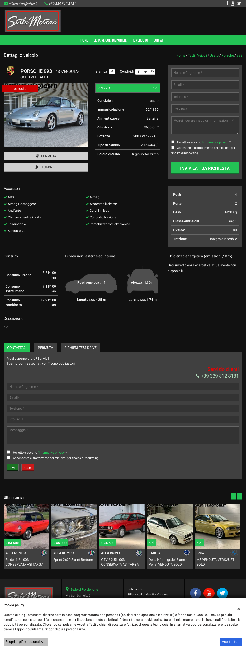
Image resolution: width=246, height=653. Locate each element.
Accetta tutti (231, 642)
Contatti (160, 40)
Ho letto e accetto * (204, 142)
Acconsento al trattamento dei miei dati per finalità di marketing (55, 458)
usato (214, 55)
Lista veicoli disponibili (110, 40)
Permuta (46, 156)
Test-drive (46, 167)
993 (239, 55)
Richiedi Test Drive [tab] (80, 348)
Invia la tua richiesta (205, 168)
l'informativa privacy (215, 142)
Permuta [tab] (45, 348)
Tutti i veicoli (197, 55)
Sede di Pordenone (84, 589)
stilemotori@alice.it (23, 4)
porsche (227, 55)
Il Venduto (140, 40)
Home (84, 40)
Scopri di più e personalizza (26, 642)
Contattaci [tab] (17, 348)
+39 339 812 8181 (62, 4)
